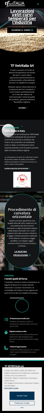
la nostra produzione (20, 253)
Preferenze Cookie (22, 403)
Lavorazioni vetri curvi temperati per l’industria (22, 16)
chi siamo (22, 108)
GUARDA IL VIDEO (20, 30)
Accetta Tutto (22, 396)
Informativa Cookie (11, 388)
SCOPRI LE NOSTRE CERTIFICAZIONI (16, 168)
